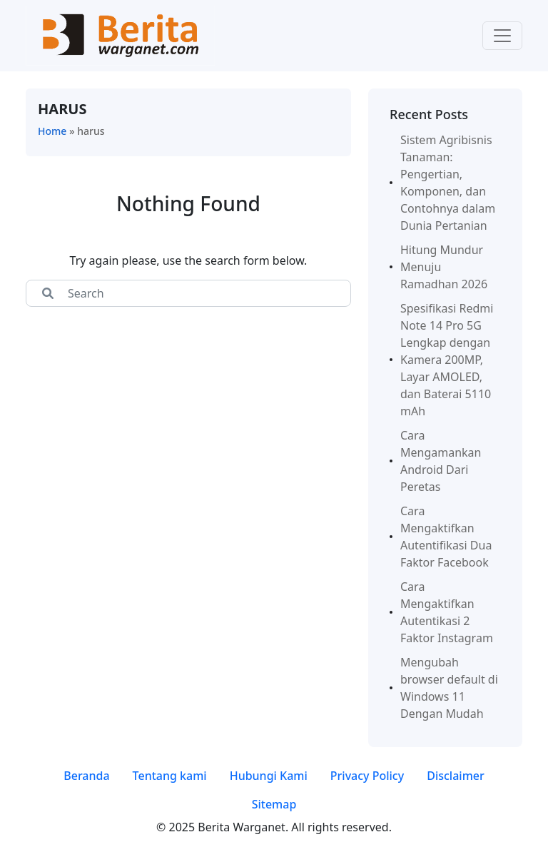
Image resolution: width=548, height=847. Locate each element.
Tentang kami (170, 775)
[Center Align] (47, 293)
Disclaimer (455, 775)
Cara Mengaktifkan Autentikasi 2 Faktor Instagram (446, 612)
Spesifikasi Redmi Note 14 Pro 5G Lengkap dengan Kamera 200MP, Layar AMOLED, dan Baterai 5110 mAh (446, 359)
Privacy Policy (367, 775)
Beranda (86, 775)
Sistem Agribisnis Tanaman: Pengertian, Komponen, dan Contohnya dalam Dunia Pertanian (447, 182)
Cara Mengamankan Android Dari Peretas (440, 460)
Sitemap (274, 804)
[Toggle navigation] (502, 35)
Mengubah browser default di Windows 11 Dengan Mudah (449, 687)
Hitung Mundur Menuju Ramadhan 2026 (443, 267)
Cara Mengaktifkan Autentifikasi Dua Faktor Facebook (446, 536)
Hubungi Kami (269, 775)
